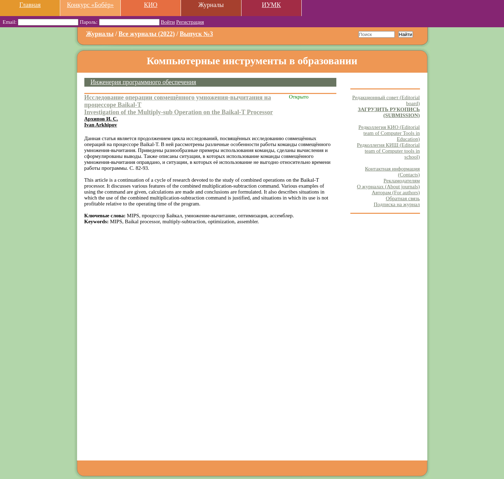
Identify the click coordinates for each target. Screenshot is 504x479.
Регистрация (190, 22)
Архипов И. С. (101, 119)
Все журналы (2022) (147, 33)
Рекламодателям (402, 180)
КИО (150, 4)
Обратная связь (403, 198)
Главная (30, 4)
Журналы (100, 33)
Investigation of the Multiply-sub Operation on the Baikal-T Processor (178, 112)
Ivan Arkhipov (100, 125)
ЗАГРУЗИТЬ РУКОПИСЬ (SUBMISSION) (389, 112)
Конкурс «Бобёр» (90, 4)
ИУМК (271, 4)
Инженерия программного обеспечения (143, 82)
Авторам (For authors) (396, 192)
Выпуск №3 (196, 33)
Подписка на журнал (397, 204)
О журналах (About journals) (388, 186)
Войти (168, 22)
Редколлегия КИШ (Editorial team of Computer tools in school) (388, 151)
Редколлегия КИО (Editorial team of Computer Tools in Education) (389, 133)
